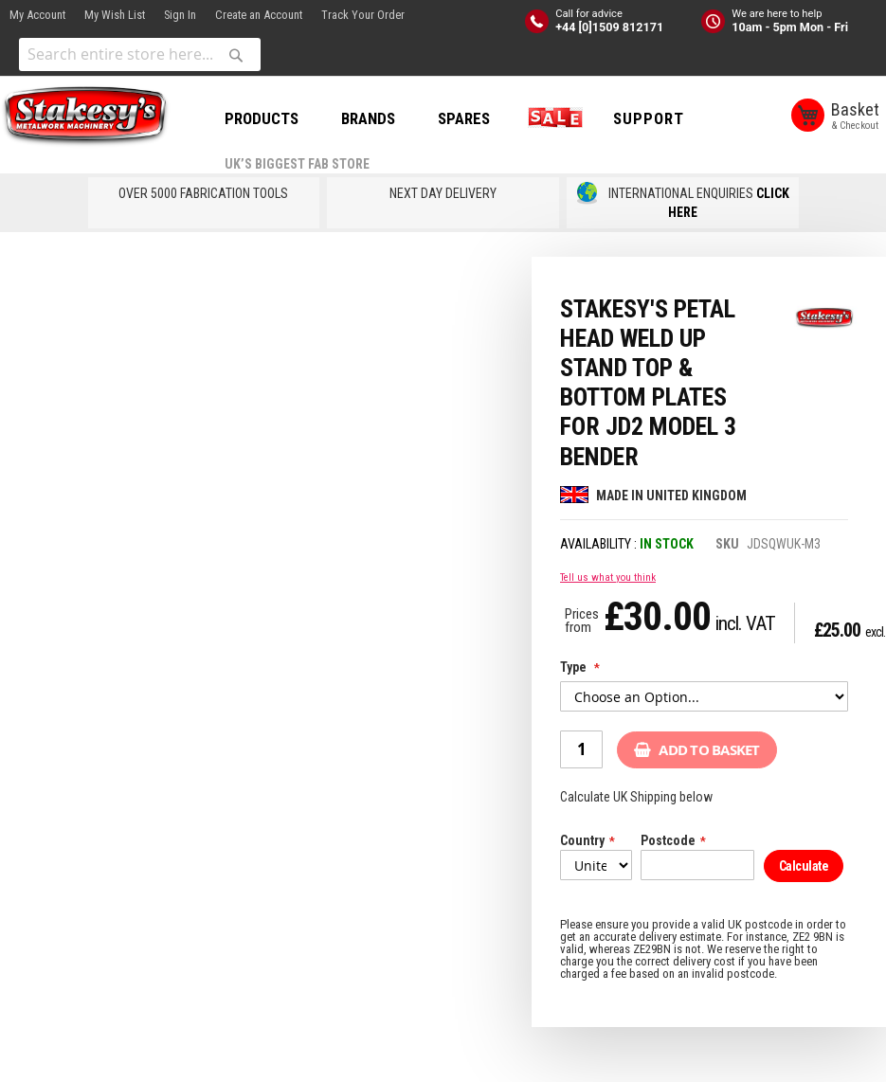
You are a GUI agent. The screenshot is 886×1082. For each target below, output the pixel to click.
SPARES (464, 118)
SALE (551, 118)
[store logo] (85, 116)
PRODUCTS (261, 118)
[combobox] (140, 54)
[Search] (236, 55)
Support (648, 118)
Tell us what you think (608, 577)
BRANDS (368, 118)
